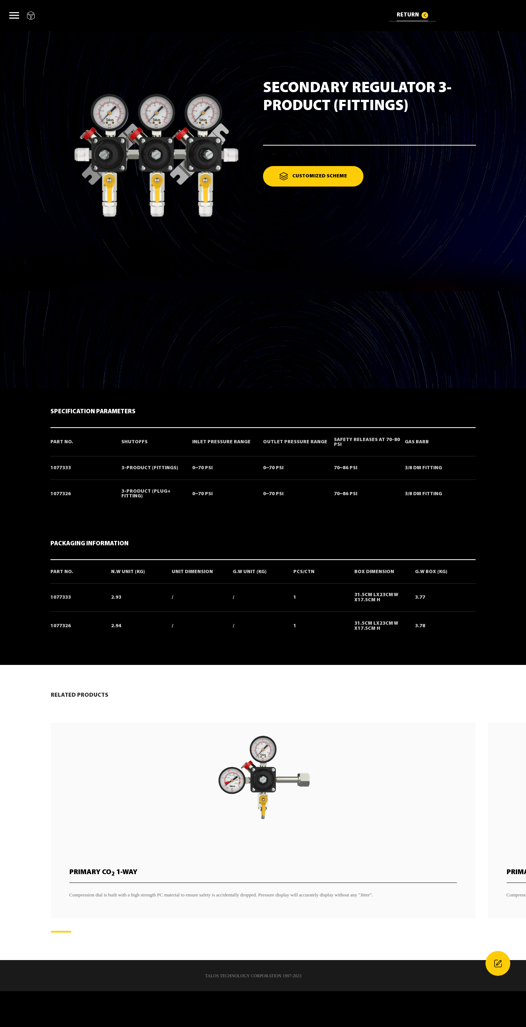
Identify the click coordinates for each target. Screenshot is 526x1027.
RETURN (408, 15)
